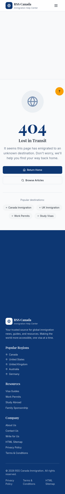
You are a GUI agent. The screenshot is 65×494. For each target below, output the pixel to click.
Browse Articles (32, 180)
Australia (12, 369)
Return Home (32, 169)
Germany (12, 373)
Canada (12, 354)
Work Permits (20, 215)
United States (15, 359)
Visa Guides (12, 391)
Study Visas (45, 215)
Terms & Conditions (17, 452)
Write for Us (12, 436)
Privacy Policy (14, 447)
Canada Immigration (18, 207)
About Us (11, 425)
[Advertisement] (32, 45)
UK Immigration (49, 207)
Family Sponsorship (17, 407)
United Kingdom (16, 364)
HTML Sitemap (14, 441)
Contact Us (12, 430)
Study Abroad (13, 402)
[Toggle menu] (56, 5)
